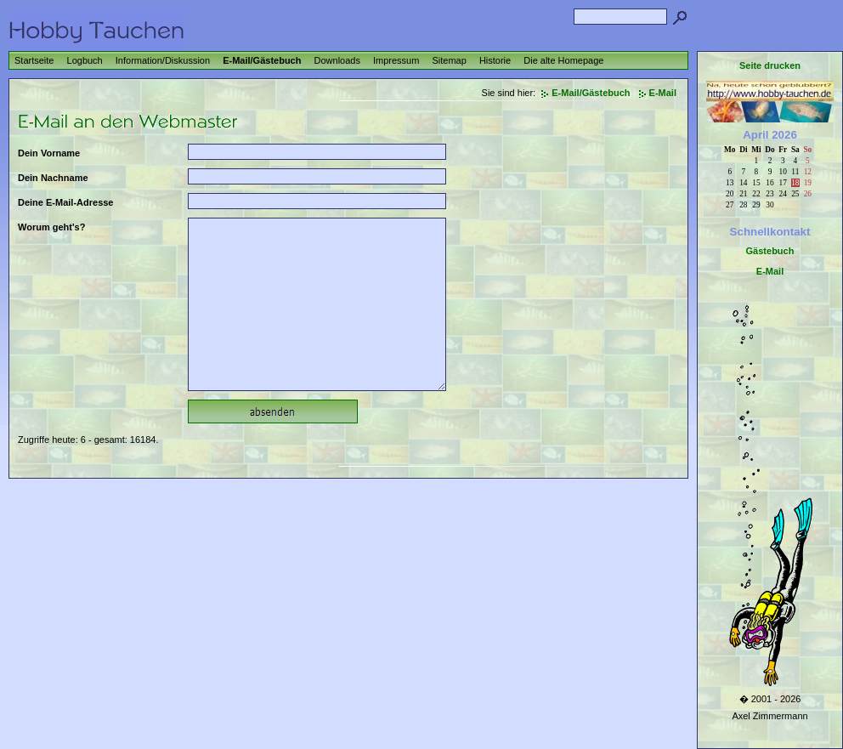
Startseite (34, 60)
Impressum (396, 60)
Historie (495, 60)
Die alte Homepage (563, 60)
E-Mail (662, 93)
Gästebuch (770, 251)
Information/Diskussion (163, 60)
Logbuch (85, 60)
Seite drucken (770, 65)
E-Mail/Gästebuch (262, 60)
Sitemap (449, 60)
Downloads (337, 60)
